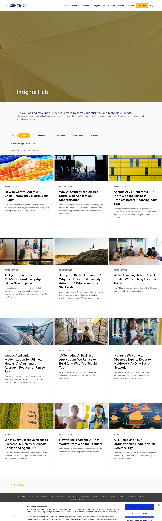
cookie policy (101, 508)
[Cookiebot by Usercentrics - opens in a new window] (13, 517)
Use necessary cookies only (139, 504)
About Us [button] (121, 5)
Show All (24, 135)
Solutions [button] (76, 5)
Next (21, 484)
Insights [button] (96, 5)
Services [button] (66, 5)
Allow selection (139, 498)
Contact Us (142, 5)
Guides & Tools (59, 135)
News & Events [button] (109, 5)
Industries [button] (86, 5)
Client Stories (40, 135)
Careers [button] (131, 5)
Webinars (94, 135)
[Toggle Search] (151, 5)
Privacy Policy (111, 496)
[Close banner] (159, 489)
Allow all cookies (139, 491)
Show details (108, 517)
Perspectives (78, 135)
